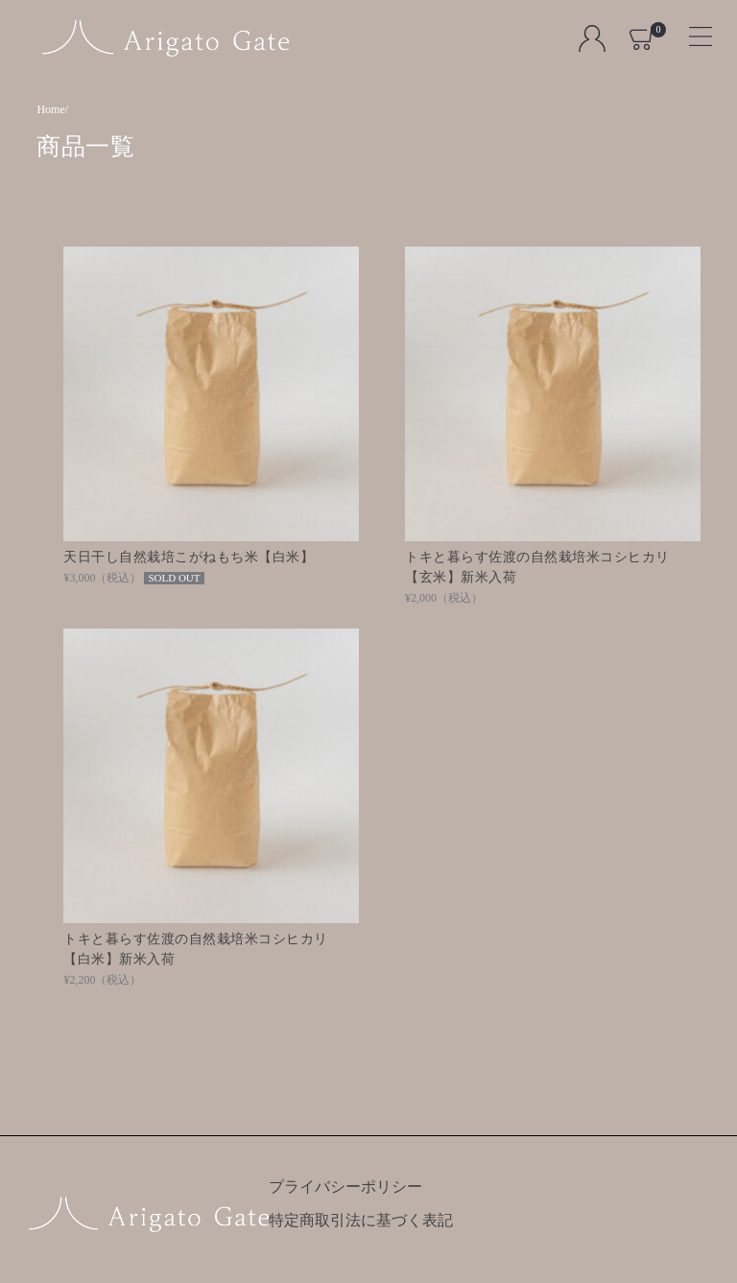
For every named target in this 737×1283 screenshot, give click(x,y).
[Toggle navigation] (692, 30)
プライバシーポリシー (345, 1186)
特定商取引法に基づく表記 (361, 1220)
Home (50, 109)
